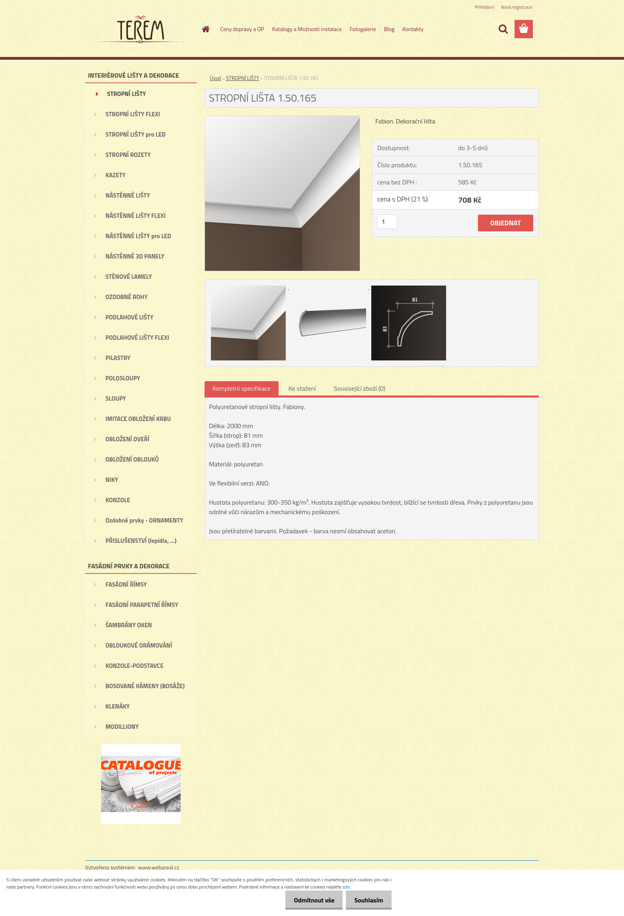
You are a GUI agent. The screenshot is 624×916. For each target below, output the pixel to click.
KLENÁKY (117, 706)
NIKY (111, 479)
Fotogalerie (362, 29)
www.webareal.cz (158, 867)
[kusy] (387, 222)
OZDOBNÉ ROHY (126, 296)
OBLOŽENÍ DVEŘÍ (127, 439)
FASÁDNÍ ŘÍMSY (126, 584)
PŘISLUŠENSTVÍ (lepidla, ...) (141, 540)
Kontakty (412, 29)
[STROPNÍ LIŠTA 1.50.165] (282, 119)
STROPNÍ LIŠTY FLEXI (132, 114)
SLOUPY (115, 398)
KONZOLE (117, 500)
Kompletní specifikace (242, 388)
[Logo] (140, 29)
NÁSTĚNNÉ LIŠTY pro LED (138, 236)
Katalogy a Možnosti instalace (307, 29)
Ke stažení (302, 388)
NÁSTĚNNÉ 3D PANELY (134, 256)
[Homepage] (205, 29)
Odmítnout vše (309, 900)
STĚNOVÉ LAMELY (128, 276)
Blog (389, 29)
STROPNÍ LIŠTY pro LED (135, 134)
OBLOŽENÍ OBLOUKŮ (132, 459)
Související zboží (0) (359, 388)
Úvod (215, 78)
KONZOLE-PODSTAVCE (134, 665)
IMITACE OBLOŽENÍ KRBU (138, 418)
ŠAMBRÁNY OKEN (128, 625)
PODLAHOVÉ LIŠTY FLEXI (137, 337)
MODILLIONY (122, 726)
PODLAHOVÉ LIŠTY (129, 317)
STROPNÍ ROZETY (128, 154)
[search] (503, 29)
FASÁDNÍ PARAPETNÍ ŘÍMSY (141, 604)
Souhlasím (367, 900)
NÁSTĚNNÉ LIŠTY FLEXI (135, 215)
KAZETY (115, 175)
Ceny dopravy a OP (242, 29)
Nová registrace (516, 7)
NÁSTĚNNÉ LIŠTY (127, 195)
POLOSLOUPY (122, 378)
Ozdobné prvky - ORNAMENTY (144, 520)
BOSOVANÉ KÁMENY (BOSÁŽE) (145, 686)
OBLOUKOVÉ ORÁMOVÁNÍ (138, 645)
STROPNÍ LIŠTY (126, 93)
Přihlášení (484, 7)
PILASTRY (118, 357)
